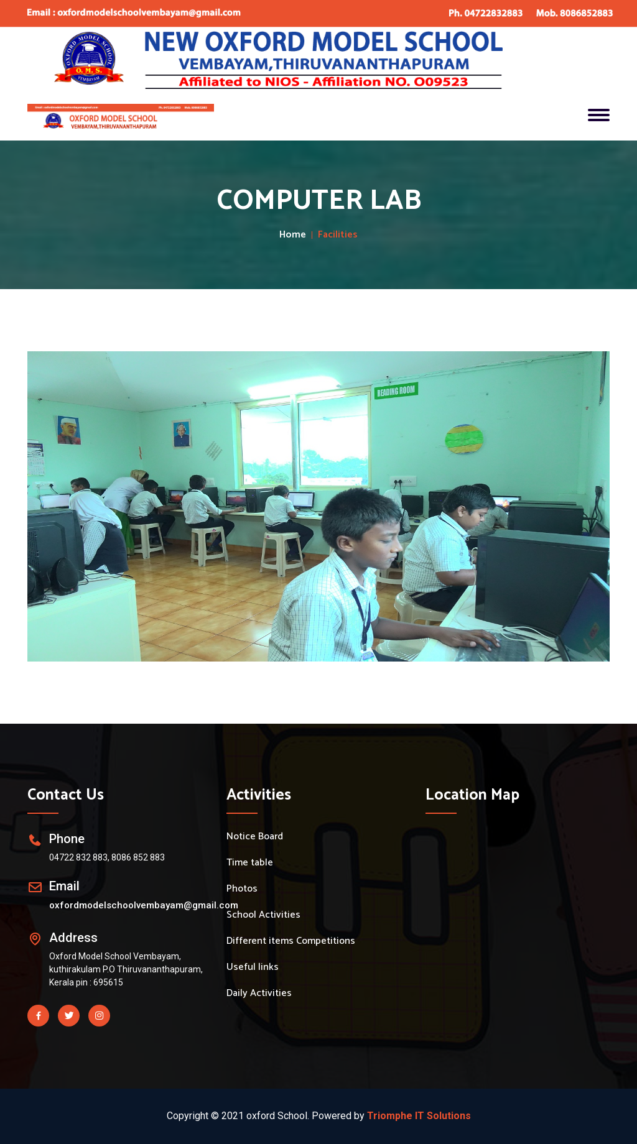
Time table (249, 863)
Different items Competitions (290, 941)
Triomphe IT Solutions (419, 1116)
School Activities (263, 915)
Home (292, 235)
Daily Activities (259, 993)
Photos (242, 889)
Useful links (252, 967)
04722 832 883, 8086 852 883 (107, 857)
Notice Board (254, 836)
